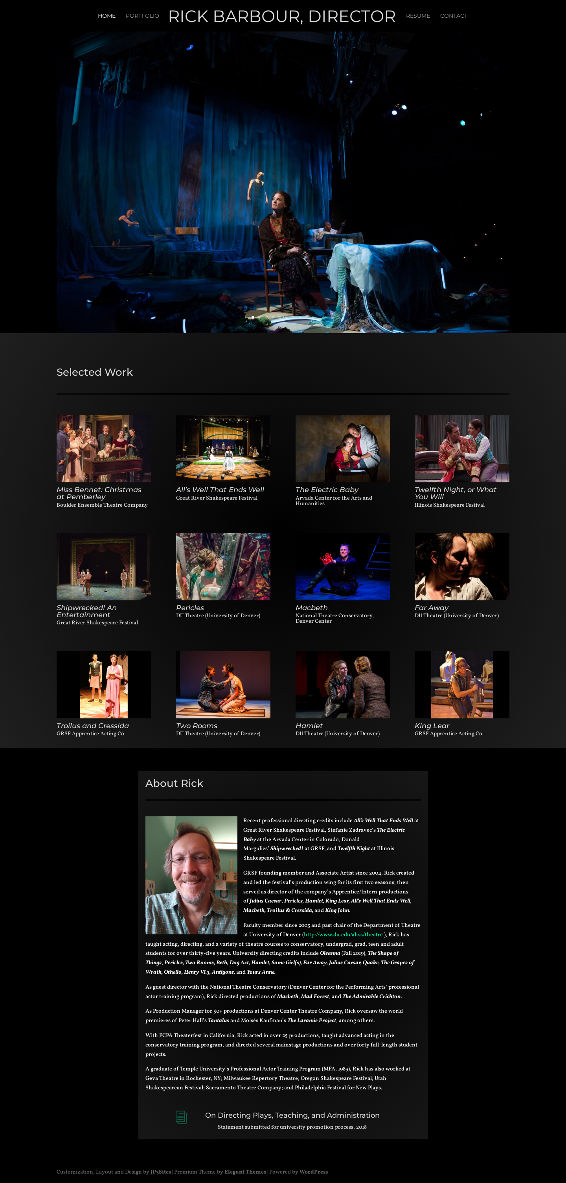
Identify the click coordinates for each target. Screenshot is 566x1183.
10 (313, 317)
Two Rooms (196, 726)
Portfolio (142, 16)
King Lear (432, 726)
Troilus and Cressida (93, 726)
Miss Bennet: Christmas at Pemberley (99, 493)
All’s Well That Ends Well (220, 489)
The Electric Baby (327, 489)
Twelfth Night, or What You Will (456, 493)
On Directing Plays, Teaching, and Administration (292, 1115)
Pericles (190, 607)
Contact (453, 16)
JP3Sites (161, 1172)
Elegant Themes (245, 1172)
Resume (418, 16)
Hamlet (309, 726)
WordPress (314, 1172)
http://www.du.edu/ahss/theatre (343, 935)
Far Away (431, 607)
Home (107, 16)
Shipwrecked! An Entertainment (87, 611)
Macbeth (312, 607)
